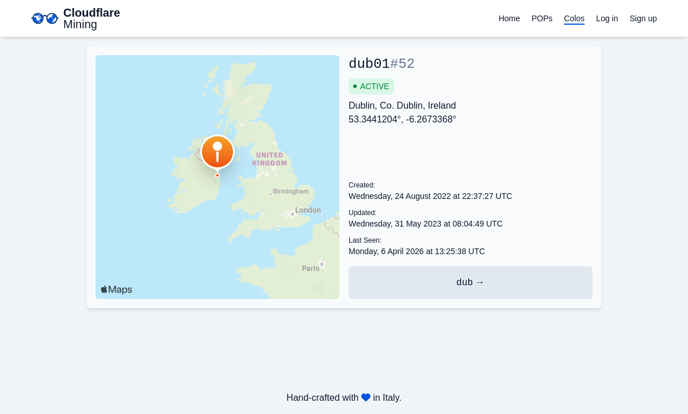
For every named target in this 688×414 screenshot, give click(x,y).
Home (509, 18)
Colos (574, 18)
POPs (542, 18)
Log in (607, 18)
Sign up (643, 18)
